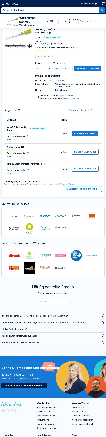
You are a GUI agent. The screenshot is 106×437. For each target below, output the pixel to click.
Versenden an (59, 63)
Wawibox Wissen (80, 403)
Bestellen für (73, 20)
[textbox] (50, 10)
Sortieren (73, 110)
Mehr (9, 139)
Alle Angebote (45, 56)
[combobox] (53, 10)
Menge (50, 21)
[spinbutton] (43, 68)
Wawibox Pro (43, 403)
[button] (56, 21)
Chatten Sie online (65, 96)
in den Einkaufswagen (87, 68)
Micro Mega (61, 90)
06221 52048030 (70, 98)
